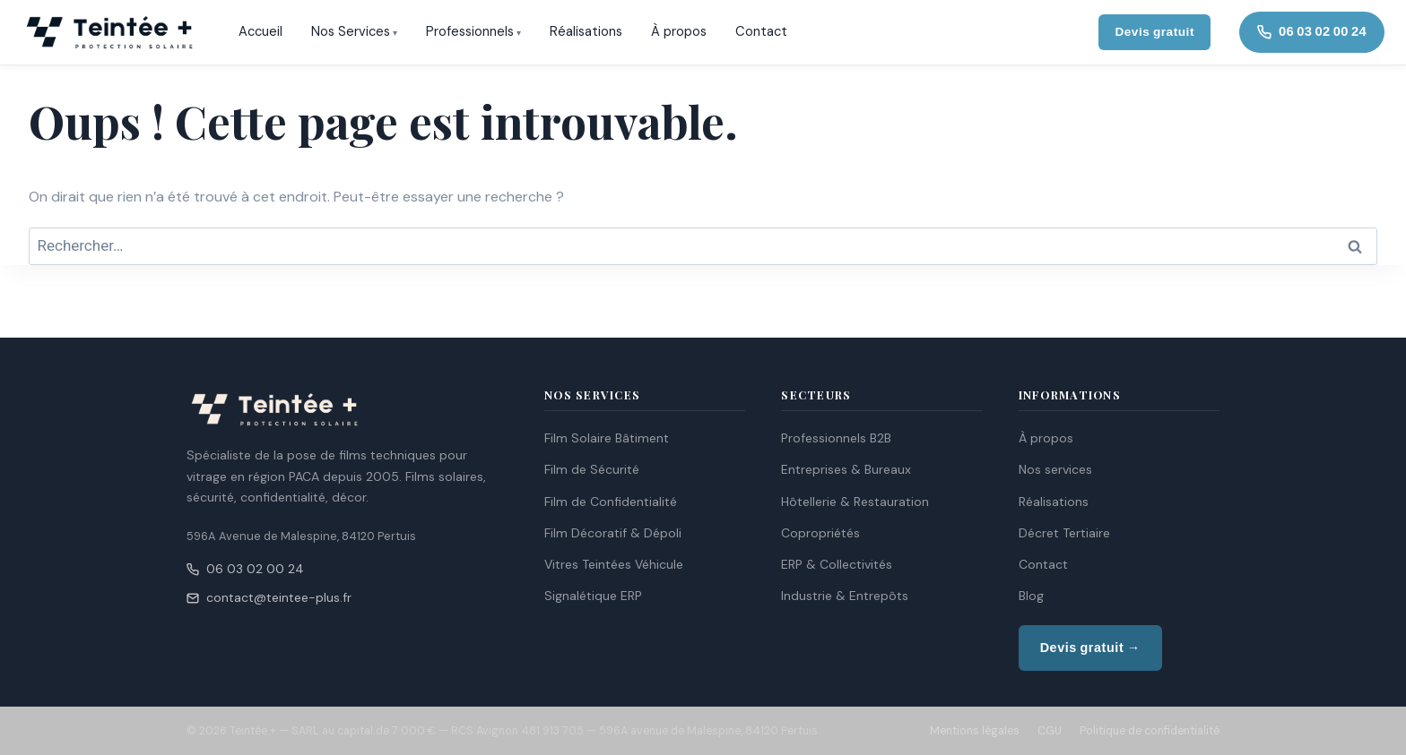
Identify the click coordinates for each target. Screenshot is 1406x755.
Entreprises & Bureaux (846, 469)
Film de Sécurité (591, 469)
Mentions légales (975, 731)
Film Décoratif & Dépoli (612, 533)
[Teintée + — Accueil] (109, 32)
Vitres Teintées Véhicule (613, 564)
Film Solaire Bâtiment (606, 438)
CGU (1049, 731)
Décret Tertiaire (1064, 533)
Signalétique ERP (593, 596)
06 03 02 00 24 (245, 569)
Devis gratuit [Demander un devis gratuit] (1154, 31)
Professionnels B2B (836, 438)
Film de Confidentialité (610, 501)
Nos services (1055, 469)
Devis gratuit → (1090, 647)
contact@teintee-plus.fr (269, 597)
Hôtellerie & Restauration (855, 501)
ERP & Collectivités (836, 564)
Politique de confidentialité (1149, 731)
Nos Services (350, 31)
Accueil (260, 31)
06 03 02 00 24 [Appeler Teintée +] (1312, 31)
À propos (679, 31)
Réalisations (586, 31)
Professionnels (470, 31)
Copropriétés (820, 533)
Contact (761, 31)
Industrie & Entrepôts (844, 596)
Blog (1031, 596)
